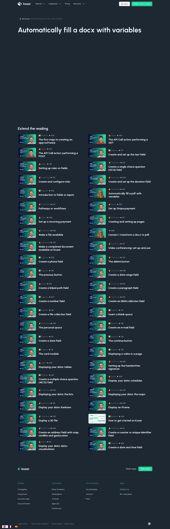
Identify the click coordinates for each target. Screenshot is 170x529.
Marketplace (57, 494)
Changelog (22, 489)
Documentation (24, 504)
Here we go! (145, 469)
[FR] (11, 526)
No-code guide (126, 494)
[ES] (17, 526)
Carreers (89, 494)
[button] (40, 4)
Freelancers (56, 508)
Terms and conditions (39, 524)
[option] (11, 526)
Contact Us (124, 489)
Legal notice (23, 524)
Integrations (22, 494)
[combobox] (5, 526)
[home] (24, 4)
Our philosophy (91, 489)
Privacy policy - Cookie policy (63, 524)
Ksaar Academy (58, 489)
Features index (23, 499)
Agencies (55, 504)
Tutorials (55, 499)
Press (88, 499)
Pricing (67, 4)
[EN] (5, 526)
